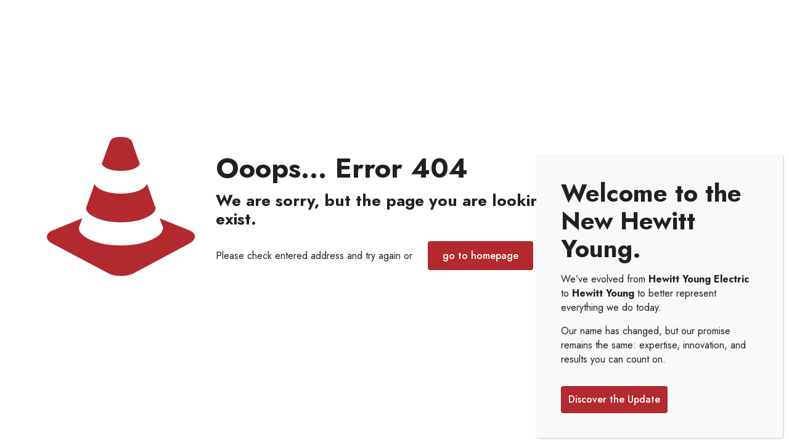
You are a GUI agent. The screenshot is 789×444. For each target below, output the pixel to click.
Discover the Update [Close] (614, 399)
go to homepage (480, 256)
